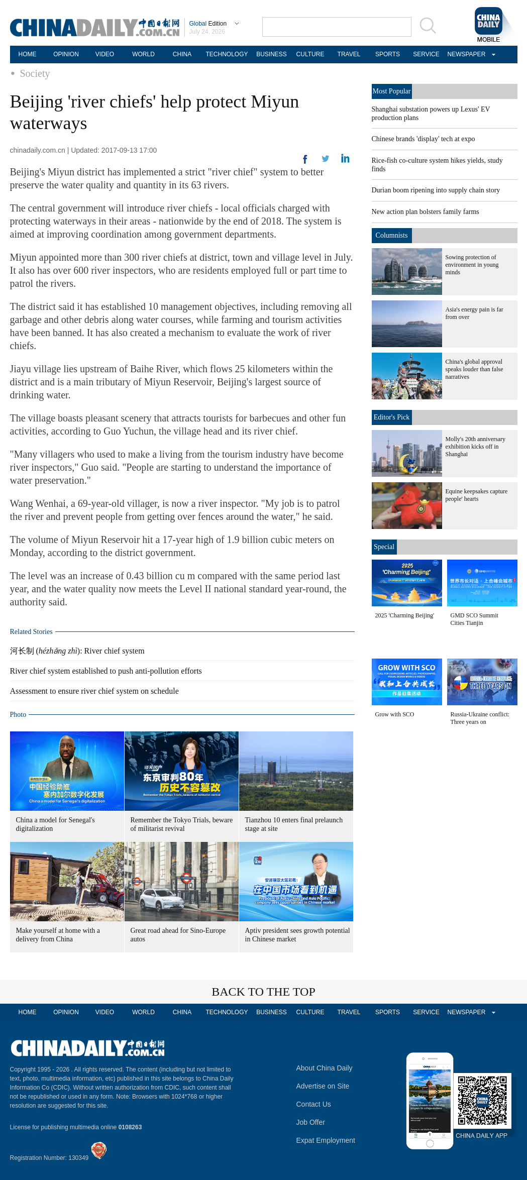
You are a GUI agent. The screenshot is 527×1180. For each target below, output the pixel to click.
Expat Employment (326, 1140)
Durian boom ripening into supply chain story (436, 190)
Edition (208, 23)
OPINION (66, 54)
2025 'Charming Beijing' (405, 615)
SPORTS (387, 54)
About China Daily (324, 1068)
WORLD (143, 54)
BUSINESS (271, 54)
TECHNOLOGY (226, 54)
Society (35, 73)
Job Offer (310, 1122)
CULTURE (310, 54)
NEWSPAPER (465, 54)
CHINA (182, 54)
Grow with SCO (394, 714)
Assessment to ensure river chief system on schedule (94, 691)
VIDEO (104, 54)
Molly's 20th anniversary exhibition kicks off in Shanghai (475, 447)
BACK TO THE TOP (263, 991)
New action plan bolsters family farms (425, 212)
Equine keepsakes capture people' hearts (477, 495)
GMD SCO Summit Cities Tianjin (474, 619)
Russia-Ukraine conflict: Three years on (480, 718)
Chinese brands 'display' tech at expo (423, 139)
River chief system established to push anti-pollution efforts (106, 671)
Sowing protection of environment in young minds (472, 265)
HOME (28, 54)
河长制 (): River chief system (77, 651)
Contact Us (313, 1104)
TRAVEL (349, 54)
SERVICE (426, 54)
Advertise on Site (323, 1086)
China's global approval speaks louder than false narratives (474, 369)
